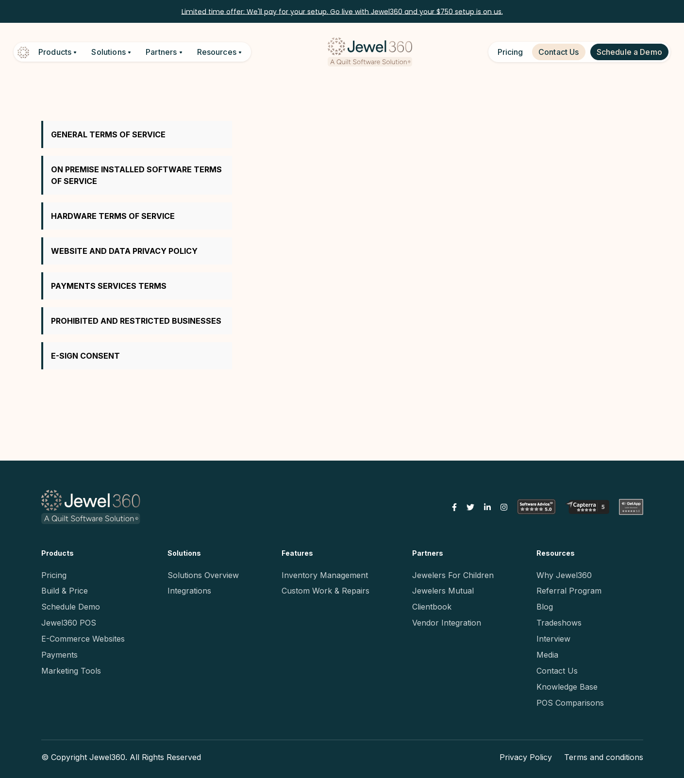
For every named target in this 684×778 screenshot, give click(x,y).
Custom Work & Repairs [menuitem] (325, 591)
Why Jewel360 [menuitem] (564, 575)
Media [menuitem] (547, 655)
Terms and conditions (603, 757)
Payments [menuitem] (59, 655)
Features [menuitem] (297, 553)
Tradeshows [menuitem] (559, 623)
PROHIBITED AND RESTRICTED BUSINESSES (136, 321)
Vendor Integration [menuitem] (446, 623)
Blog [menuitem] (544, 607)
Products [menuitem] (57, 553)
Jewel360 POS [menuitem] (68, 623)
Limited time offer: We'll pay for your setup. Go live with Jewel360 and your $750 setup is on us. (342, 11)
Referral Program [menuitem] (568, 591)
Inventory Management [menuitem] (325, 575)
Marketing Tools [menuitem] (71, 671)
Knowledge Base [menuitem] (567, 687)
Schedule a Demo (629, 52)
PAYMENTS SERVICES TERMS (109, 286)
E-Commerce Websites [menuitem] (83, 639)
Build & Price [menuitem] (64, 591)
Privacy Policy (526, 757)
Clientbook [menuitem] (431, 607)
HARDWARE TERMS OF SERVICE (113, 216)
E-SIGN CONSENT (85, 356)
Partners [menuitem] (427, 553)
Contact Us (558, 52)
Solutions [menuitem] (184, 553)
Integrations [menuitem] (189, 591)
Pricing (510, 52)
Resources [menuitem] (555, 553)
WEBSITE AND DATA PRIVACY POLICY (124, 251)
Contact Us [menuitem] (557, 671)
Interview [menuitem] (553, 639)
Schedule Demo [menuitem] (70, 607)
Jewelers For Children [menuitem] (453, 575)
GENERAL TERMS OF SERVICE (108, 134)
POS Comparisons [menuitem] (570, 703)
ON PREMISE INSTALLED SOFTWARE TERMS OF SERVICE (136, 175)
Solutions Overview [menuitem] (203, 575)
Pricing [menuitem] (54, 575)
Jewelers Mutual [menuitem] (443, 591)
